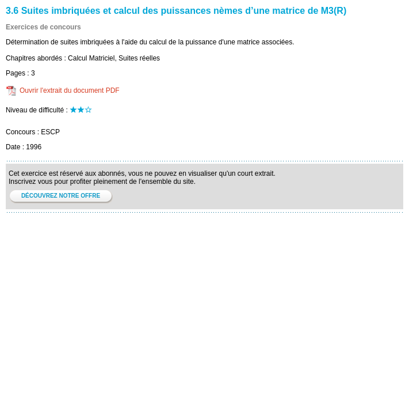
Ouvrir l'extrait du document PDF (70, 90)
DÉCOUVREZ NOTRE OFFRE (60, 196)
